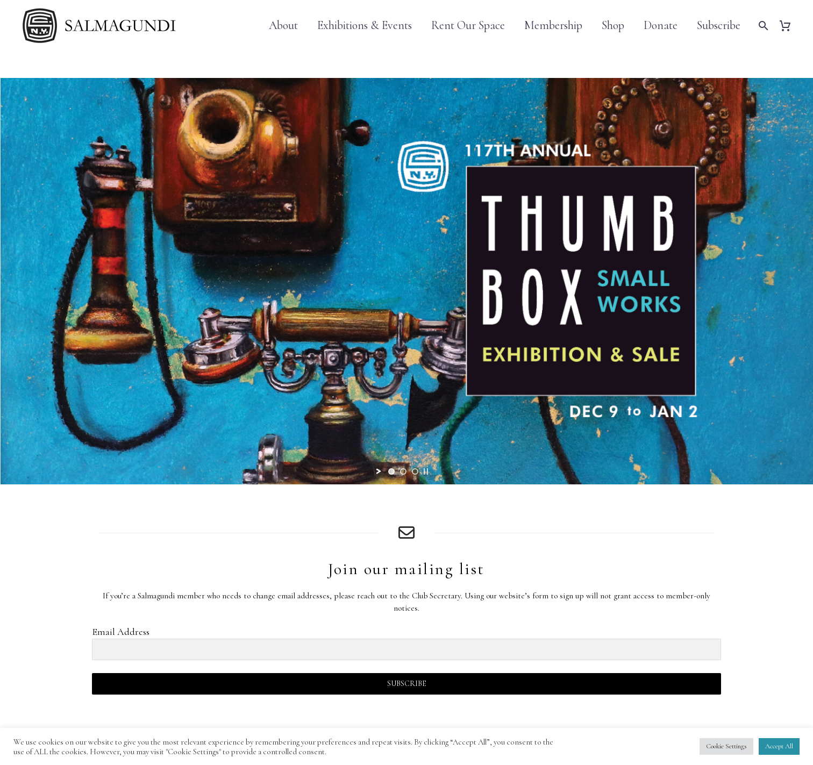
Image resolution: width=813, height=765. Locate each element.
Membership (553, 25)
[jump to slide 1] (391, 471)
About (283, 25)
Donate (661, 25)
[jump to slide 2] (403, 471)
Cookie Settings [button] (726, 746)
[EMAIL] (406, 649)
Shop (613, 25)
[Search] (762, 25)
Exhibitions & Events (364, 25)
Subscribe (718, 25)
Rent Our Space (468, 25)
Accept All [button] (779, 746)
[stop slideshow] (426, 471)
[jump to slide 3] (415, 471)
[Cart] (789, 25)
